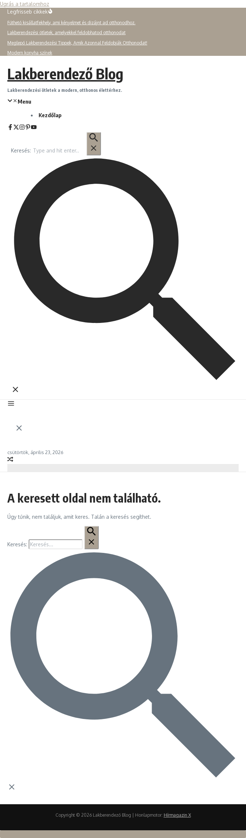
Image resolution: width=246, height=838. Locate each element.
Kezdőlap (50, 115)
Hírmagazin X (177, 815)
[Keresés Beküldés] (93, 143)
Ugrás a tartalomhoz (24, 4)
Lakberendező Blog (65, 73)
